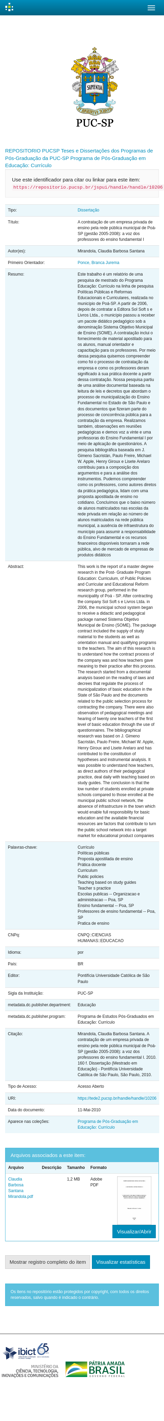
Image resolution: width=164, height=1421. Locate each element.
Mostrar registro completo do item (48, 1262)
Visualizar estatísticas (121, 1262)
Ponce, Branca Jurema (98, 262)
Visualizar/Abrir (134, 1231)
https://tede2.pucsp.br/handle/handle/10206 (117, 1098)
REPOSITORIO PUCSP (32, 150)
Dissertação (88, 210)
